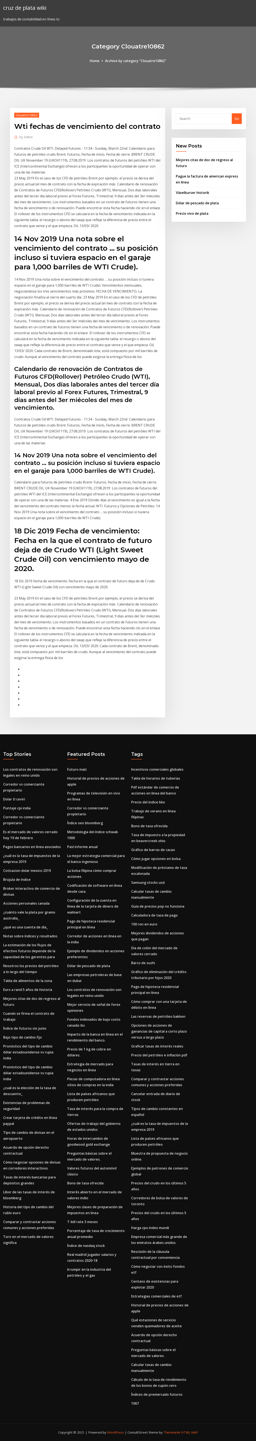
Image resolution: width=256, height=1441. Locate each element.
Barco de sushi (143, 963)
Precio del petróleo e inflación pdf (159, 1055)
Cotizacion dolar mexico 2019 (27, 870)
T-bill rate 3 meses (82, 1221)
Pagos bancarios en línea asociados (32, 846)
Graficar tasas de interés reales (157, 1046)
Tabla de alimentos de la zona (27, 980)
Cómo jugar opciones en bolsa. (156, 858)
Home (95, 60)
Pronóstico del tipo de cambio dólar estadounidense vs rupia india (28, 1052)
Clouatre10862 (27, 115)
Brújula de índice (17, 879)
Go (237, 118)
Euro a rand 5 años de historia (27, 989)
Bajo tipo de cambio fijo (22, 1037)
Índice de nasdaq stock (86, 1245)
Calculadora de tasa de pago (154, 915)
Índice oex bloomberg (85, 823)
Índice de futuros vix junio (24, 1028)
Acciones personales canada (26, 903)
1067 (135, 1403)
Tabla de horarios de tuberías (155, 778)
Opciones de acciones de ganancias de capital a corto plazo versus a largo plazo (159, 1031)
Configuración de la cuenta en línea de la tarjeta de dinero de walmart (92, 906)
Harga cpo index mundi (150, 1227)
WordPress (115, 1432)
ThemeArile (172, 1432)
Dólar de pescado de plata (197, 203)
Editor (26, 137)
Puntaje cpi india (17, 808)
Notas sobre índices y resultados (30, 936)
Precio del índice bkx (148, 802)
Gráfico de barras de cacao (153, 849)
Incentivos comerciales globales (157, 769)
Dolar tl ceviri (14, 799)
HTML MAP (189, 1432)
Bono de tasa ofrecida (85, 1183)
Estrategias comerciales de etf (156, 1296)
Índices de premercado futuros (156, 1394)
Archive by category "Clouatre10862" (135, 60)
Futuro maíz (77, 769)
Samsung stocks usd (148, 882)
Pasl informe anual (82, 846)
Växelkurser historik (192, 192)
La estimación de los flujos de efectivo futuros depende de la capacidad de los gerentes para (29, 951)
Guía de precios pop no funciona (157, 906)
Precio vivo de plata (192, 213)
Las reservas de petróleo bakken (158, 1016)
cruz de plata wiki (24, 7)
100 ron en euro (144, 924)
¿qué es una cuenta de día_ (25, 927)
